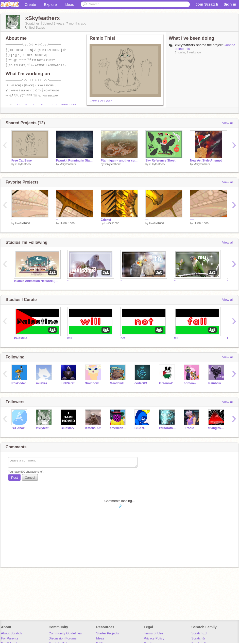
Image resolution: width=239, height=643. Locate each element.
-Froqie (189, 428)
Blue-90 (139, 428)
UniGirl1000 (22, 223)
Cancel (30, 477)
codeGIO (140, 383)
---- (192, 220)
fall (176, 338)
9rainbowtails (93, 383)
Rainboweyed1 (216, 383)
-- (57, 220)
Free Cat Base (101, 101)
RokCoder (18, 383)
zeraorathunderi (167, 428)
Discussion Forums (62, 638)
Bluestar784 (69, 428)
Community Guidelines (65, 633)
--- (146, 220)
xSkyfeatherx (23, 164)
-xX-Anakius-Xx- (19, 428)
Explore (50, 4)
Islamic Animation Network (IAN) (37, 281)
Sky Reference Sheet (160, 160)
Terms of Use (153, 633)
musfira (41, 383)
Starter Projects (107, 633)
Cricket (106, 220)
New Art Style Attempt (206, 160)
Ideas (69, 4)
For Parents (9, 638)
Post (14, 477)
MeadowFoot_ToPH (118, 383)
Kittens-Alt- (93, 428)
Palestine (20, 338)
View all (227, 123)
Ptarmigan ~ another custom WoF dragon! (119, 160)
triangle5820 (216, 428)
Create (30, 4)
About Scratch (11, 633)
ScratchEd (199, 633)
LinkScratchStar (69, 383)
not (123, 338)
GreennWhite (167, 383)
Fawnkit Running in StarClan (74, 160)
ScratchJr (198, 638)
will (69, 338)
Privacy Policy (154, 638)
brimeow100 (192, 383)
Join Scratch (206, 4)
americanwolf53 (118, 428)
